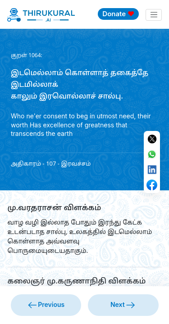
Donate (118, 13)
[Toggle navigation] (154, 15)
